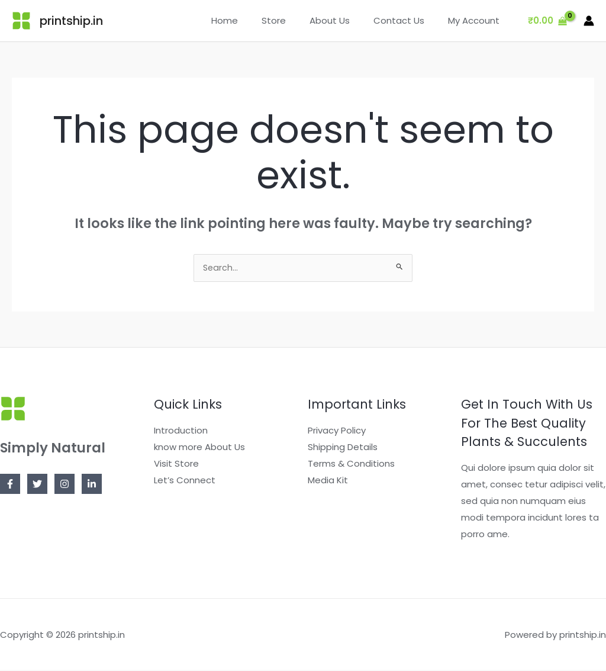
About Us (344, 20)
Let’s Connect (184, 481)
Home (251, 20)
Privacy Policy (337, 431)
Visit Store (176, 464)
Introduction (181, 431)
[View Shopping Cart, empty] (547, 21)
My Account (476, 20)
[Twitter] (37, 485)
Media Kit (328, 481)
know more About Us (199, 448)
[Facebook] (10, 485)
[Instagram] (64, 485)
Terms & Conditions (351, 464)
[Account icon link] (589, 20)
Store (294, 20)
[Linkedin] (92, 485)
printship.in (71, 20)
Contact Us (407, 20)
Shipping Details (343, 448)
